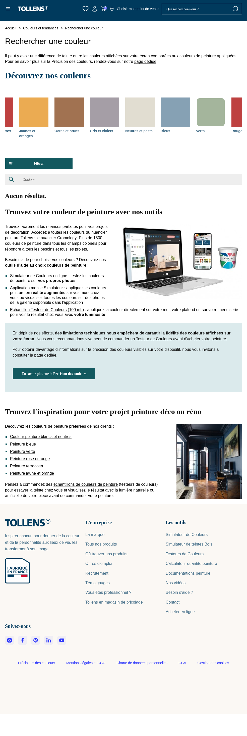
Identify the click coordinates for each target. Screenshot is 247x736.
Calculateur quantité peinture (191, 563)
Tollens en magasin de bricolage (114, 602)
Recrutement (96, 573)
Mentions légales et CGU (86, 663)
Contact (172, 602)
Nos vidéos (176, 583)
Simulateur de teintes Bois (189, 544)
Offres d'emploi (98, 563)
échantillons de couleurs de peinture (85, 484)
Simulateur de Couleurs (187, 534)
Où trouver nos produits (106, 554)
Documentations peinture (188, 573)
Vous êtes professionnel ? (108, 592)
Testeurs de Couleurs (185, 554)
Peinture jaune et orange (32, 473)
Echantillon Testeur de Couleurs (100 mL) (47, 310)
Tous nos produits (101, 544)
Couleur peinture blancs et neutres (41, 437)
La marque (95, 534)
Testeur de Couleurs (154, 339)
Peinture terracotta (26, 466)
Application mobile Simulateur (36, 288)
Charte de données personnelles (142, 663)
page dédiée (145, 62)
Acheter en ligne (180, 612)
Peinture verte (22, 452)
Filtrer (26, 163)
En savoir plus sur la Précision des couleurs (54, 374)
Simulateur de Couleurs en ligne (38, 276)
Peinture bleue (23, 444)
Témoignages (97, 583)
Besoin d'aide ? (179, 592)
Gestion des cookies (213, 663)
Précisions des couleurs (37, 663)
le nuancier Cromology (56, 238)
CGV (182, 663)
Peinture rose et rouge (30, 459)
